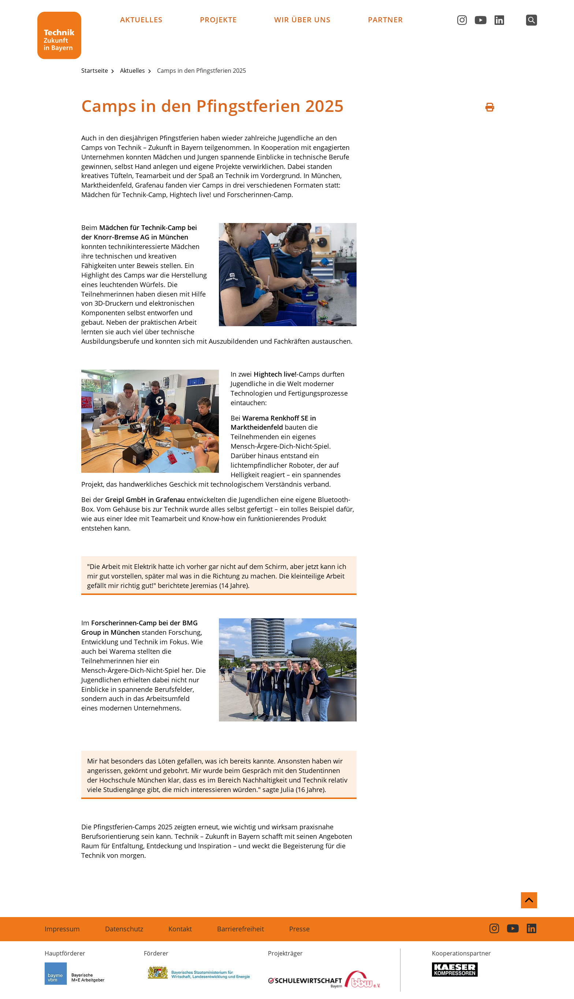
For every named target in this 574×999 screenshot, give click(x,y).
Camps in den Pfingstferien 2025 (201, 71)
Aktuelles (141, 19)
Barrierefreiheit (240, 928)
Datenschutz (124, 928)
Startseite (95, 71)
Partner (385, 19)
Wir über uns (302, 19)
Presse (299, 928)
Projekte (218, 19)
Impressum (62, 928)
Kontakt (180, 928)
